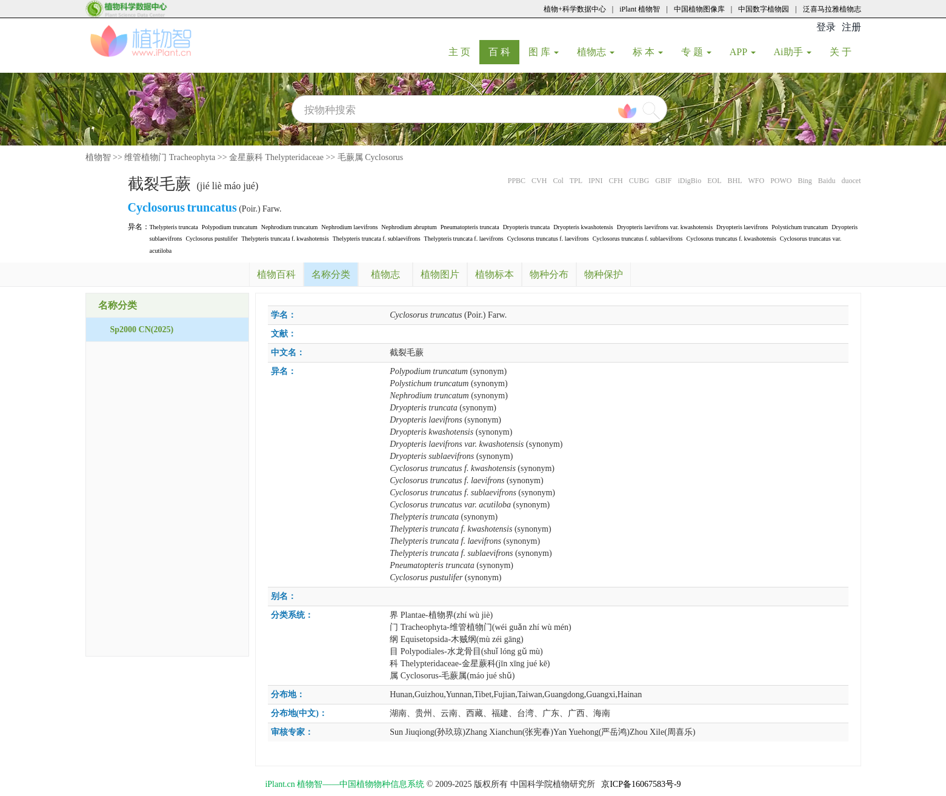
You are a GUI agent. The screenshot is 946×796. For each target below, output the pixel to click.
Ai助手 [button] (792, 52)
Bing (804, 180)
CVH (539, 180)
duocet (851, 180)
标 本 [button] (648, 52)
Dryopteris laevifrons (742, 227)
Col (558, 180)
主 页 (463, 51)
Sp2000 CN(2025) (142, 329)
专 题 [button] (696, 52)
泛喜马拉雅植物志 (832, 9)
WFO (756, 180)
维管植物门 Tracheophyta (169, 157)
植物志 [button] (596, 52)
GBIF (663, 180)
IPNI (595, 180)
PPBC (516, 180)
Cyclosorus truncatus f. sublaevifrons (638, 238)
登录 (826, 27)
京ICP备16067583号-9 (641, 784)
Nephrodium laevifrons (349, 227)
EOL (714, 180)
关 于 (845, 51)
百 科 (503, 51)
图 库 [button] (543, 52)
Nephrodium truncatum (289, 227)
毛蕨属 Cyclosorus (371, 157)
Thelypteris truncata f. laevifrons (464, 238)
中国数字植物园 (763, 9)
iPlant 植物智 (639, 9)
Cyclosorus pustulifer (211, 238)
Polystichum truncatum (799, 227)
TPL (576, 180)
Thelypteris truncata (174, 227)
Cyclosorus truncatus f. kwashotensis (731, 238)
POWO (780, 180)
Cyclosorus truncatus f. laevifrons (548, 238)
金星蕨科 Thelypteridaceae (276, 157)
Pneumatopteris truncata (470, 227)
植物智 (98, 157)
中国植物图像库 (699, 9)
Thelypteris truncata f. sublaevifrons (377, 238)
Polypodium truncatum (230, 227)
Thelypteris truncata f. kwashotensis (284, 238)
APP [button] (743, 52)
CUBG (639, 180)
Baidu (827, 180)
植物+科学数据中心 (575, 9)
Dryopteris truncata (526, 227)
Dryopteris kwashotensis (583, 227)
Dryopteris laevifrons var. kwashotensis (665, 227)
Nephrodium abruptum (408, 227)
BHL (734, 180)
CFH (615, 180)
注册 (851, 27)
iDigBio (689, 180)
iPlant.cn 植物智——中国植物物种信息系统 (344, 784)
